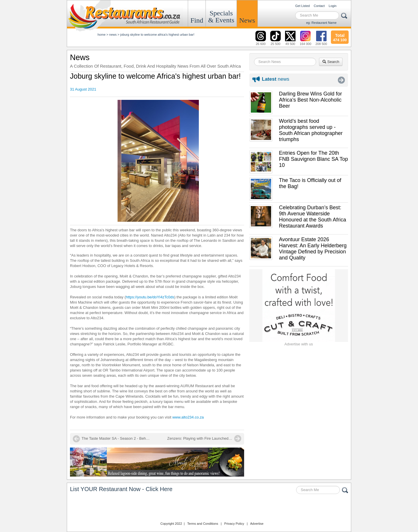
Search (330, 61)
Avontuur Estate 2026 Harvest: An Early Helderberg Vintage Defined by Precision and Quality (313, 249)
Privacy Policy (234, 523)
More (341, 80)
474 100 (340, 37)
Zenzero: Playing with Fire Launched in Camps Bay (204, 438)
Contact (319, 6)
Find (196, 20)
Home (102, 34)
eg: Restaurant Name (321, 22)
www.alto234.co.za (188, 417)
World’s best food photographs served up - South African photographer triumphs (311, 130)
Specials (221, 17)
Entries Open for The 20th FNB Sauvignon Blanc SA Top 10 (313, 159)
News (247, 20)
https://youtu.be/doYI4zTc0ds (150, 297)
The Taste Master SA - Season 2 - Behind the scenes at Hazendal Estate (116, 438)
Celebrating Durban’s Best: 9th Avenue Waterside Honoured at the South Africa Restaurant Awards (312, 217)
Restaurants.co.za (209, 508)
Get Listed (302, 6)
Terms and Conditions (202, 523)
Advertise (257, 523)
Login (332, 6)
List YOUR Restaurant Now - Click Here (121, 489)
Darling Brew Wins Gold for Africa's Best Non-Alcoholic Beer (310, 100)
